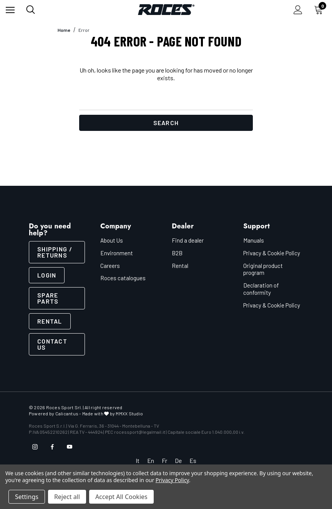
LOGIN (46, 275)
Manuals (253, 240)
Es (192, 460)
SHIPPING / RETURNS (54, 252)
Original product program (263, 269)
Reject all (67, 496)
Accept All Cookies (121, 496)
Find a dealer (188, 240)
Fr (164, 460)
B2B (177, 253)
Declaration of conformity (261, 289)
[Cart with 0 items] (320, 9)
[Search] (30, 9)
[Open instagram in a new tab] (35, 447)
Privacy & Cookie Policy (271, 253)
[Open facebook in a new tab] (52, 447)
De (178, 460)
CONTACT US (52, 344)
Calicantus (66, 413)
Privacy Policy (172, 480)
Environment (116, 253)
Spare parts (47, 298)
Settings (26, 496)
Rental (49, 321)
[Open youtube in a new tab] (69, 447)
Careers (110, 265)
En (150, 460)
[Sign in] (298, 9)
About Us (111, 240)
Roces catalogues (123, 277)
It (137, 460)
